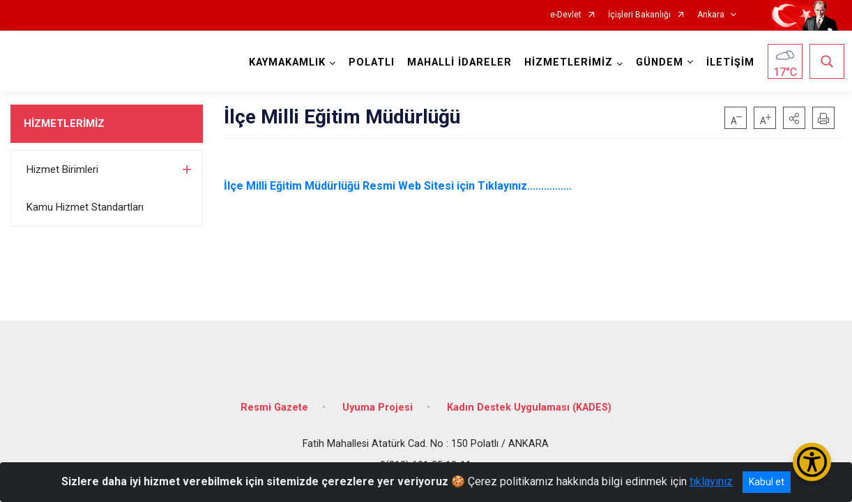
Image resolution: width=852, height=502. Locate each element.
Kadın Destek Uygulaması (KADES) (529, 399)
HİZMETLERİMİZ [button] (566, 62)
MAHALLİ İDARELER (456, 62)
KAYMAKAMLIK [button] (284, 62)
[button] (794, 118)
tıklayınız (711, 481)
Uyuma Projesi (377, 399)
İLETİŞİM (727, 62)
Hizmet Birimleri (62, 169)
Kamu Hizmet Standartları (85, 207)
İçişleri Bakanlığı (639, 15)
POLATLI (369, 62)
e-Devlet (565, 15)
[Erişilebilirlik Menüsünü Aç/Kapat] (812, 462)
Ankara (710, 15)
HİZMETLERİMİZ (64, 123)
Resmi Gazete (274, 399)
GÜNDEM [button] (656, 62)
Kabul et (766, 481)
